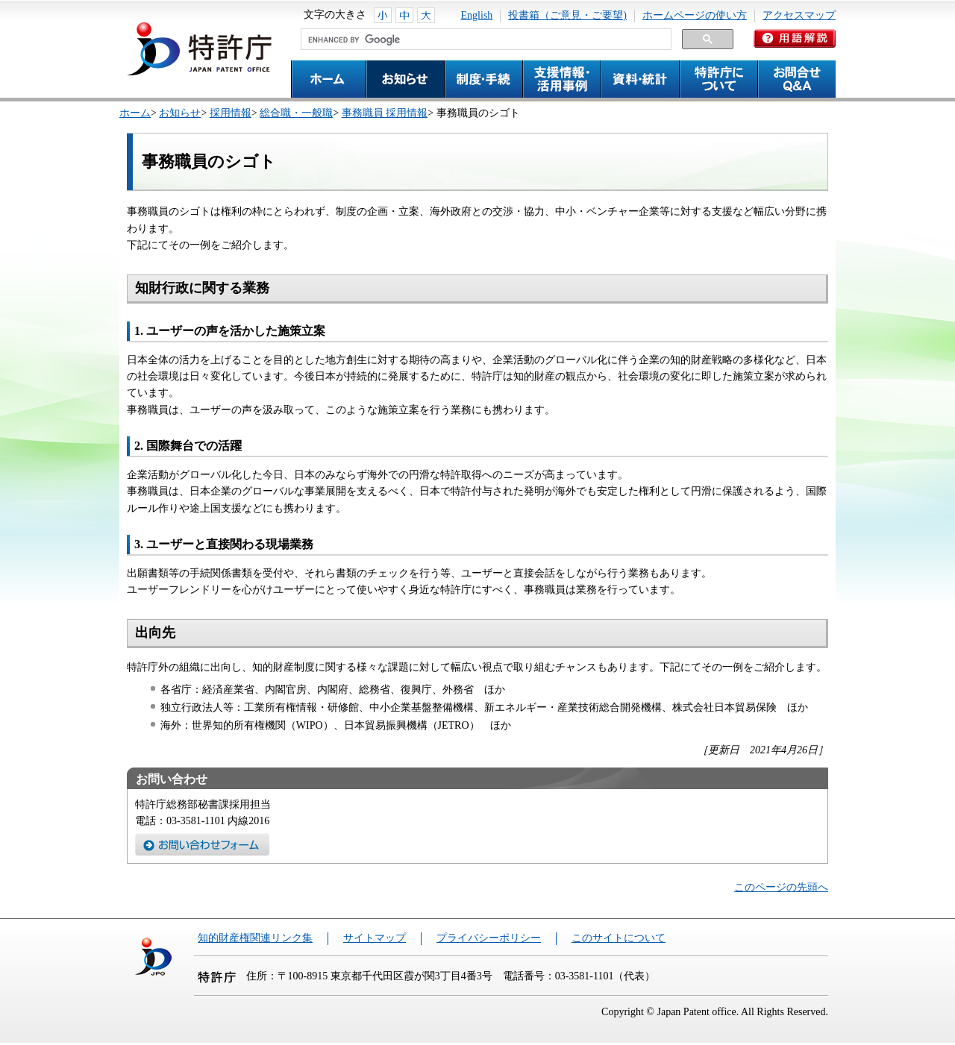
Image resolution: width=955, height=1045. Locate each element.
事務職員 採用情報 (385, 113)
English (477, 15)
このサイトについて (619, 938)
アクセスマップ (799, 15)
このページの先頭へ (781, 887)
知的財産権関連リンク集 (255, 938)
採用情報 (230, 113)
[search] (484, 39)
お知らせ (180, 113)
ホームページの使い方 (694, 15)
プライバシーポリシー (488, 938)
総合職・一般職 (296, 113)
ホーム (135, 113)
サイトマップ (374, 938)
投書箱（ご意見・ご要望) (567, 15)
